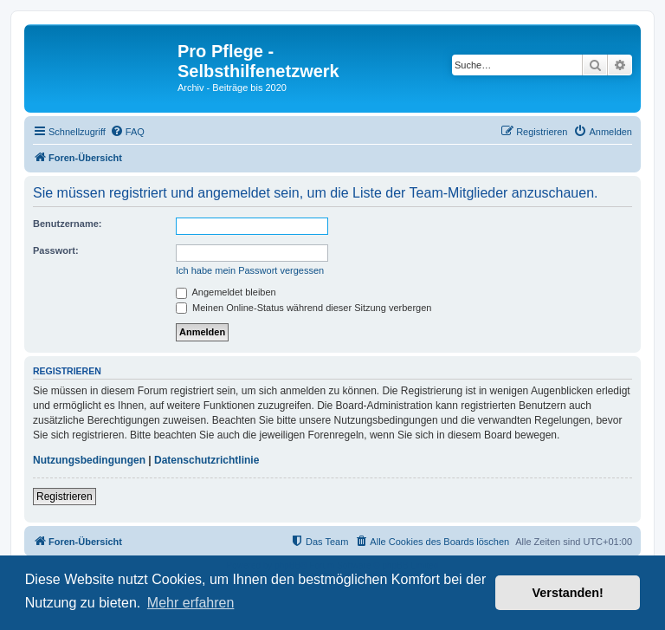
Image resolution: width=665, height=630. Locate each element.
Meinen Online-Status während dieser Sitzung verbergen (303, 307)
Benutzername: (67, 223)
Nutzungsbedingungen (89, 460)
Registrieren (64, 496)
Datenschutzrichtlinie (206, 460)
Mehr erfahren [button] (191, 602)
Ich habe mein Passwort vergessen (250, 270)
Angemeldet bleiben (226, 292)
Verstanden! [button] (568, 593)
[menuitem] (127, 131)
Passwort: (56, 250)
